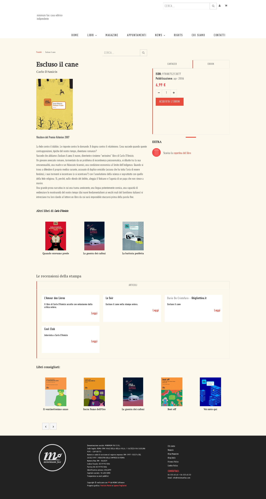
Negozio (171, 450)
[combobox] (186, 6)
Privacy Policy (173, 462)
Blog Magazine (173, 454)
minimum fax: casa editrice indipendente (49, 17)
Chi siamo (171, 446)
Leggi (94, 313)
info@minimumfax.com (181, 478)
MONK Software (119, 482)
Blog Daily (172, 458)
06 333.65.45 (173, 475)
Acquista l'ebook (169, 101)
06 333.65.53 (185, 475)
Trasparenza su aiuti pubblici (98, 476)
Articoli (133, 285)
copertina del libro (182, 153)
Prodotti (39, 52)
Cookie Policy (173, 465)
